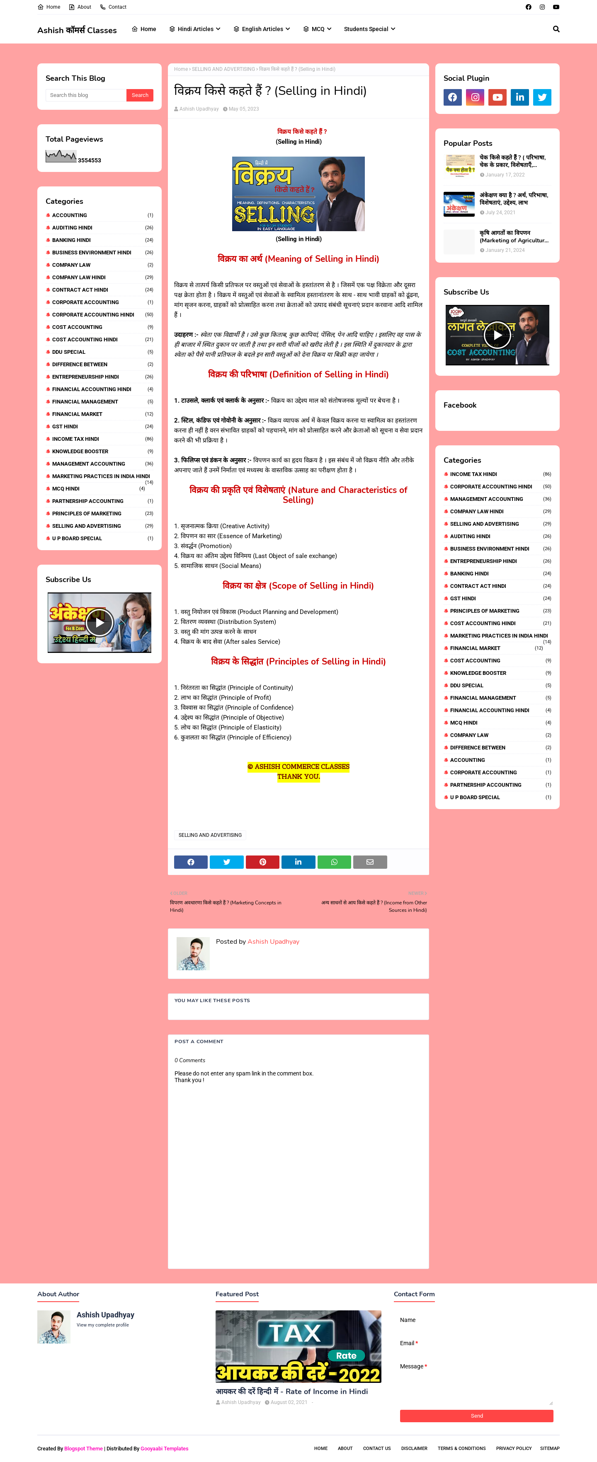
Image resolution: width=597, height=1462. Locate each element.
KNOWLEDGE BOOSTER (102, 451)
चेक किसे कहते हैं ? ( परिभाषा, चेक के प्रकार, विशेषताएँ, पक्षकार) (513, 161)
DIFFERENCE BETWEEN (102, 364)
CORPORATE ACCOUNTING (102, 302)
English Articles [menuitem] (258, 29)
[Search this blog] (86, 95)
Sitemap (550, 1448)
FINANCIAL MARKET (102, 414)
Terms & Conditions (462, 1448)
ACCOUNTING (102, 215)
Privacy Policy (514, 1448)
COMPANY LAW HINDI (102, 277)
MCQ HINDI (98, 489)
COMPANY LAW (102, 265)
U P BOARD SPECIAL (102, 538)
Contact (113, 7)
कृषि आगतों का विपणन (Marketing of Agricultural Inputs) (514, 237)
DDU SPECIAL (102, 352)
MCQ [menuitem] (314, 29)
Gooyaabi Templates (165, 1448)
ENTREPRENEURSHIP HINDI (102, 377)
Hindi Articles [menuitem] (191, 29)
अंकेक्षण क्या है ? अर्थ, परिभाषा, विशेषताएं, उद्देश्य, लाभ (514, 199)
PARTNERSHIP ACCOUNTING (102, 501)
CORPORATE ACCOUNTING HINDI (102, 315)
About (79, 7)
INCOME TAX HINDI (102, 439)
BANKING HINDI (102, 240)
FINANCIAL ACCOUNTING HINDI (102, 389)
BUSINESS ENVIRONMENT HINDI (102, 252)
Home (48, 7)
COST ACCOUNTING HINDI (102, 339)
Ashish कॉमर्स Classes (77, 30)
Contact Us (377, 1448)
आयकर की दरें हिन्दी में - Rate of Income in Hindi (292, 1392)
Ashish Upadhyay (199, 109)
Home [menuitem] (143, 29)
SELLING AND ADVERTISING (102, 526)
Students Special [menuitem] (366, 29)
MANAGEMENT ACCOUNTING (102, 464)
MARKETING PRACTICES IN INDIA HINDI (102, 476)
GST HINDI (102, 426)
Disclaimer (414, 1448)
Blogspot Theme (83, 1448)
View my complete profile (103, 1325)
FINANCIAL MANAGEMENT (102, 402)
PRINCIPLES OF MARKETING (102, 513)
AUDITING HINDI (102, 228)
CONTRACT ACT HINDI (102, 290)
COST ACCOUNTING (102, 327)
